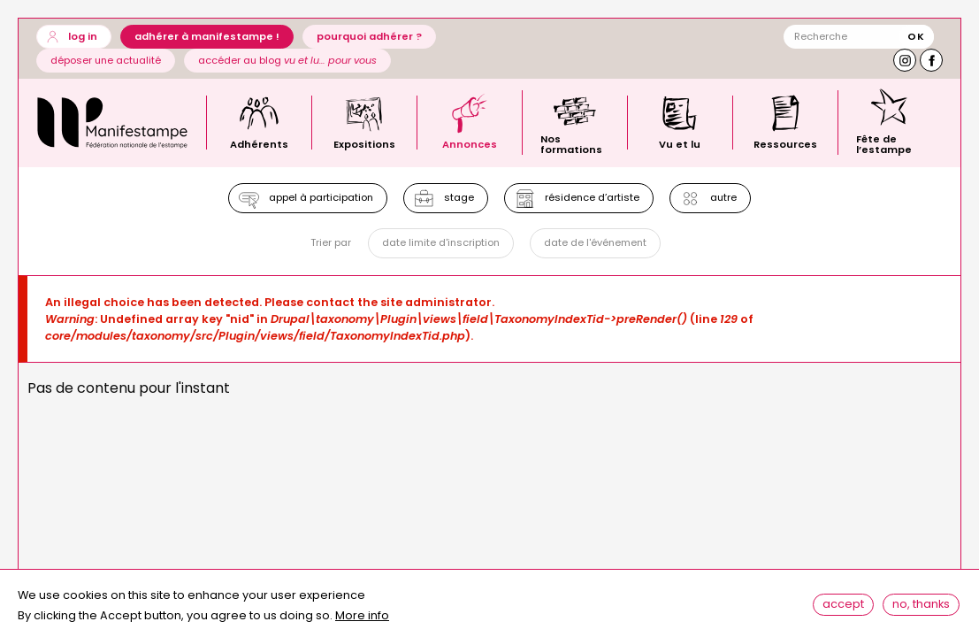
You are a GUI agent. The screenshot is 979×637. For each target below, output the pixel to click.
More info (362, 621)
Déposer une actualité (105, 60)
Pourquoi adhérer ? (369, 36)
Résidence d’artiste (593, 199)
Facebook (931, 60)
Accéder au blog (287, 60)
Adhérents (259, 143)
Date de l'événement (596, 246)
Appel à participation (318, 199)
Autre (726, 199)
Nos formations (571, 143)
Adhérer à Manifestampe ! (206, 36)
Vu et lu (679, 143)
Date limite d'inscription (440, 246)
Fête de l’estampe (884, 143)
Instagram (904, 60)
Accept (845, 607)
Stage (458, 199)
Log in (82, 36)
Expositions (364, 143)
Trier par (329, 246)
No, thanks (923, 607)
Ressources (785, 143)
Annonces (469, 143)
